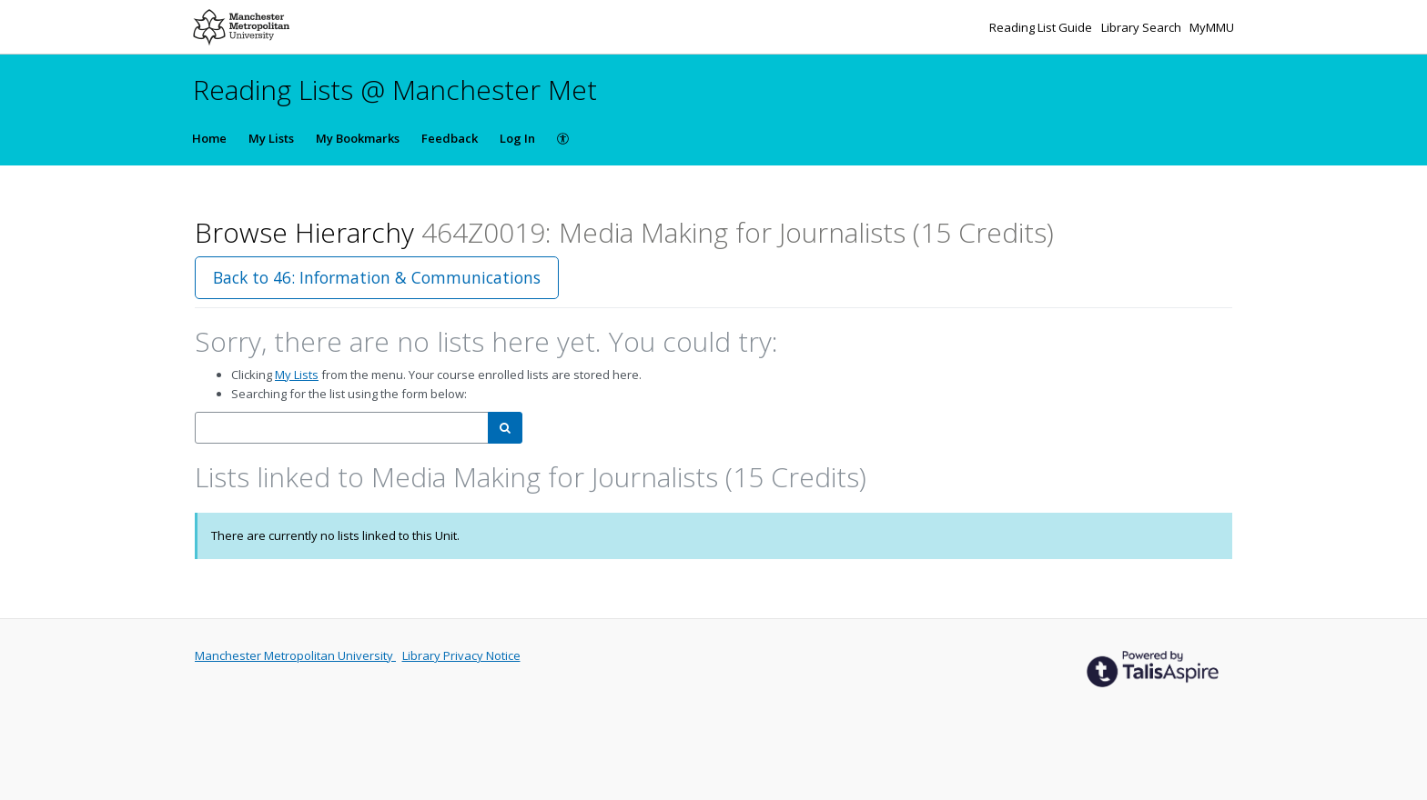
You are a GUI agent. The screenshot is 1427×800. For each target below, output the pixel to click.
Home (209, 138)
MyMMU (1211, 27)
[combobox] (342, 428)
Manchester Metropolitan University (295, 655)
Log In (517, 138)
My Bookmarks (358, 138)
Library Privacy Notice (461, 655)
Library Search (1142, 27)
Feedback (449, 138)
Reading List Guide (1042, 27)
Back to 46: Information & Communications (377, 277)
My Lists (271, 138)
